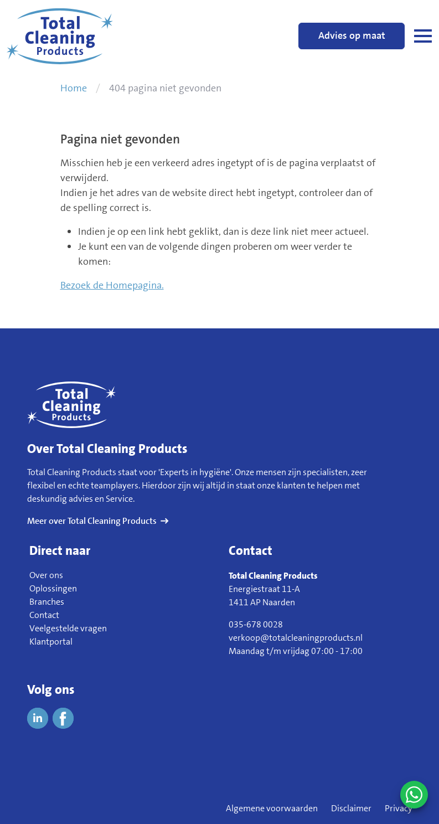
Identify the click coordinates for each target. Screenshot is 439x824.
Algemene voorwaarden (272, 808)
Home (73, 88)
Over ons (46, 575)
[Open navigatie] (423, 36)
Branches (46, 601)
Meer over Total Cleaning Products (92, 521)
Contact (44, 615)
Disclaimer (351, 808)
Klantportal (51, 641)
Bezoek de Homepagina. (112, 285)
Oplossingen (53, 588)
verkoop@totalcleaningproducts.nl (296, 637)
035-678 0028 (256, 624)
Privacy (398, 808)
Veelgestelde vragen (68, 628)
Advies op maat (351, 35)
